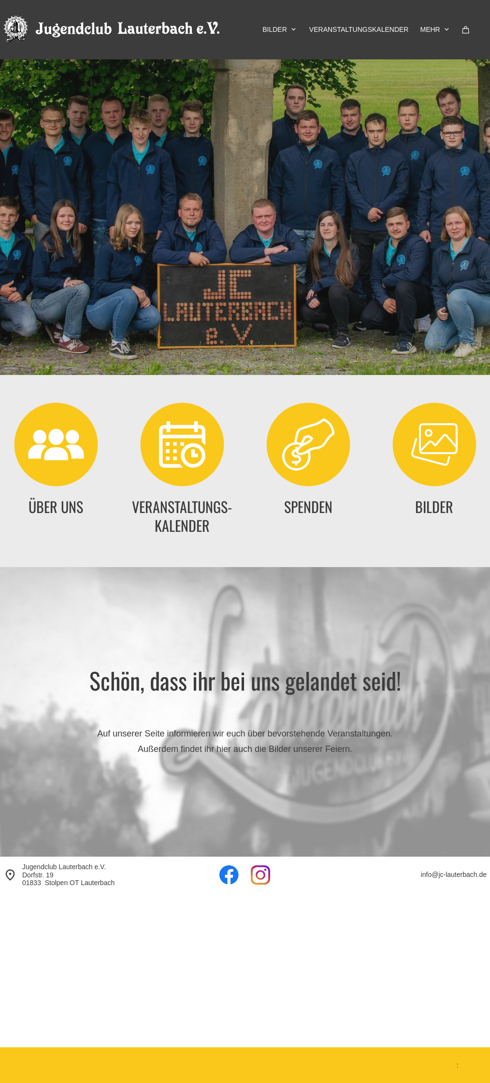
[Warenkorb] (466, 29)
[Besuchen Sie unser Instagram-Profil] (260, 875)
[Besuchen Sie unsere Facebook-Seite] (229, 875)
